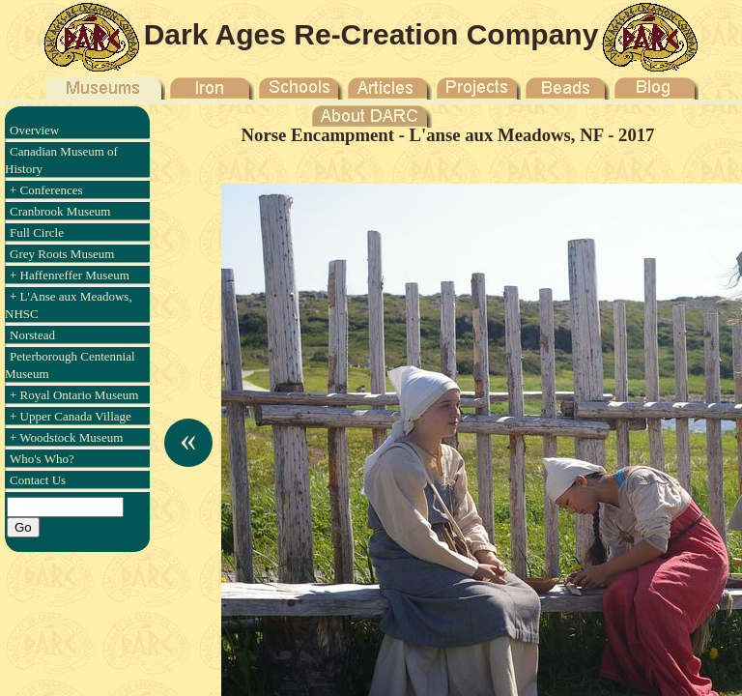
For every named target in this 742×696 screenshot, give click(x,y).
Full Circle (37, 232)
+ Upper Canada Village (70, 416)
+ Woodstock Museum (66, 437)
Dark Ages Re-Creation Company (371, 34)
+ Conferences (46, 190)
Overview (34, 130)
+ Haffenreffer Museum (69, 275)
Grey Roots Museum (62, 253)
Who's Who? (42, 458)
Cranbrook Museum (60, 211)
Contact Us (38, 480)
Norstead (32, 335)
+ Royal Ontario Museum (74, 395)
